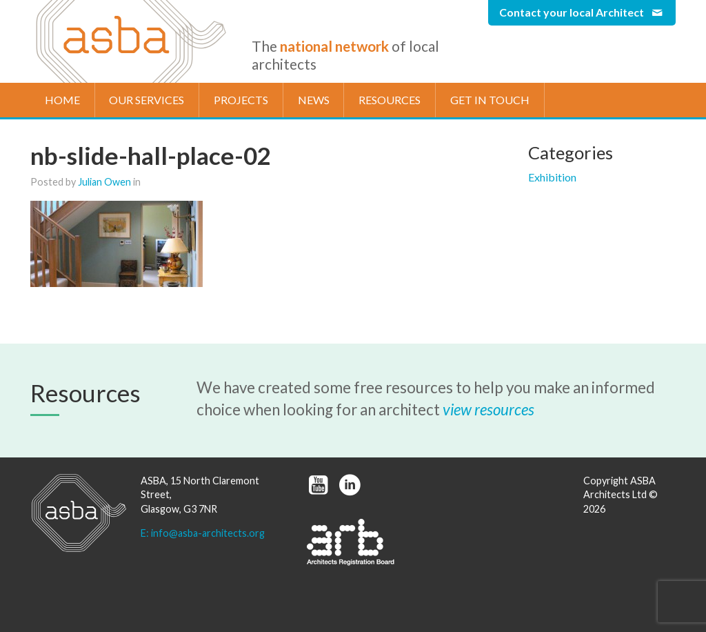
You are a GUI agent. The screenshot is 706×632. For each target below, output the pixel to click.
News (314, 99)
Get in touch (490, 99)
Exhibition (552, 177)
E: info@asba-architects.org (203, 533)
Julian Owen (104, 182)
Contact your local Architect (582, 12)
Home (62, 99)
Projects (241, 99)
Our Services (146, 99)
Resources (390, 99)
